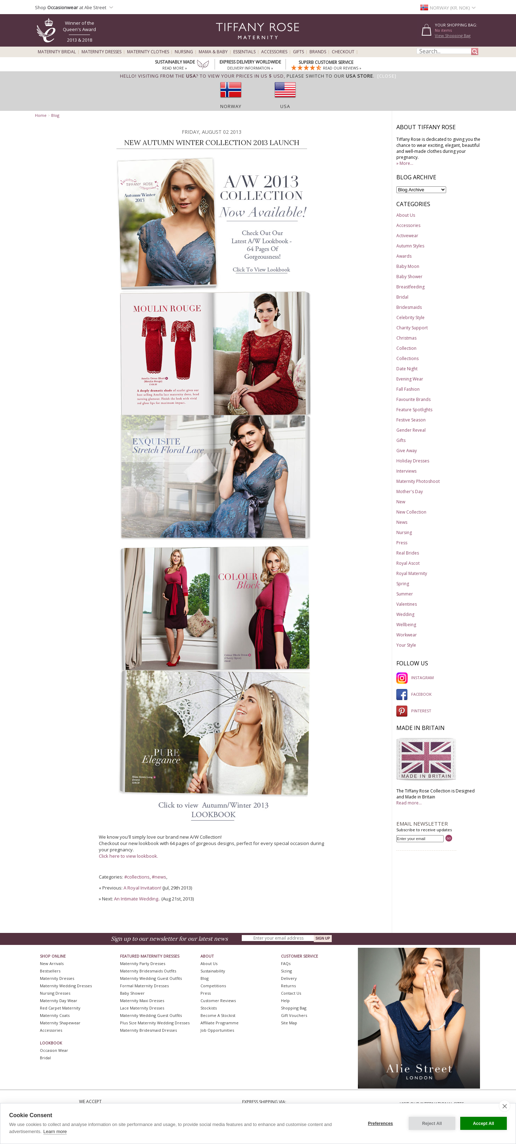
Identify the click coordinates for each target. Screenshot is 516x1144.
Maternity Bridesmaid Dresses (148, 1030)
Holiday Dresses (412, 461)
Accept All (483, 1123)
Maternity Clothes (148, 52)
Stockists (208, 1008)
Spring (402, 584)
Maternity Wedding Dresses (66, 985)
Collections (407, 358)
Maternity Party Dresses (142, 963)
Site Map (289, 1022)
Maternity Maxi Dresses (142, 1000)
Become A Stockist (217, 1015)
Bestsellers (50, 971)
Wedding (405, 614)
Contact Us (291, 993)
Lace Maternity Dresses (142, 1008)
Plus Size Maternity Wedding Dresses (155, 1022)
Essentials (244, 52)
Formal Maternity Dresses (144, 985)
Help (285, 1000)
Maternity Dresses (101, 52)
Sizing (286, 971)
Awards (404, 256)
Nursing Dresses (55, 993)
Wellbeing (406, 625)
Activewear (407, 236)
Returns (288, 985)
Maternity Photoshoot (418, 481)
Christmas (406, 338)
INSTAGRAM (415, 677)
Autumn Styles (410, 246)
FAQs (285, 963)
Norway (230, 106)
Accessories (274, 52)
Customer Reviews (218, 1000)
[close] (504, 1106)
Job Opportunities (217, 1030)
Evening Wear (409, 379)
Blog (55, 115)
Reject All (432, 1123)
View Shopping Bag (452, 35)
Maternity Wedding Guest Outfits (151, 978)
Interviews (406, 471)
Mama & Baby (213, 52)
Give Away (406, 451)
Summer (404, 594)
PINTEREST (413, 710)
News (401, 522)
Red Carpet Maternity (60, 1008)
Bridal (402, 297)
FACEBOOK (414, 694)
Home (41, 115)
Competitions (213, 985)
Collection (406, 348)
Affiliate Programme (219, 1022)
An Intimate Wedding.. (137, 899)
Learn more (55, 1131)
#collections (137, 877)
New (400, 502)
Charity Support (412, 328)
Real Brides (407, 553)
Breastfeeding (410, 287)
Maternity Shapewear (60, 1022)
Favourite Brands (413, 399)
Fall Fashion (408, 389)
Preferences (380, 1123)
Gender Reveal (411, 430)
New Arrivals (52, 963)
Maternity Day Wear (58, 1000)
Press (401, 543)
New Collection (411, 512)
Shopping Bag (293, 1008)
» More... (404, 163)
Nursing (184, 52)
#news (159, 877)
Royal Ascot (408, 563)
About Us (405, 215)
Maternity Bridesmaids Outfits (148, 971)
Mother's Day (409, 492)
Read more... (409, 803)
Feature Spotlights (414, 410)
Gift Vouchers (294, 1015)
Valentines (406, 604)
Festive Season (411, 420)
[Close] (386, 76)
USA (285, 106)
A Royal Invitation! (142, 888)
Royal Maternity (411, 573)
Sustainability (212, 971)
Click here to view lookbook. (128, 856)
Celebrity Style (410, 318)
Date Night (407, 369)
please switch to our (330, 76)
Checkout (343, 52)
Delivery (289, 978)
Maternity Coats (55, 1015)
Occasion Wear (54, 1050)
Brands (318, 52)
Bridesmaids (409, 307)
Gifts (298, 52)
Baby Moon (407, 266)
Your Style (406, 645)
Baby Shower (409, 277)
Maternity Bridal (57, 52)
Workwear (406, 635)
